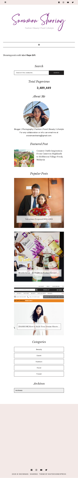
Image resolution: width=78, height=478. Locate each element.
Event (39, 355)
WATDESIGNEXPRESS (57, 474)
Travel (39, 374)
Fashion (39, 361)
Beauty (39, 349)
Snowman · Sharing (28, 474)
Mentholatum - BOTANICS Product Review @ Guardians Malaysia (39, 273)
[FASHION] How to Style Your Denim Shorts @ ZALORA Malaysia (39, 327)
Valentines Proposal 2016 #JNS (39, 219)
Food (39, 368)
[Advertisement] (39, 427)
